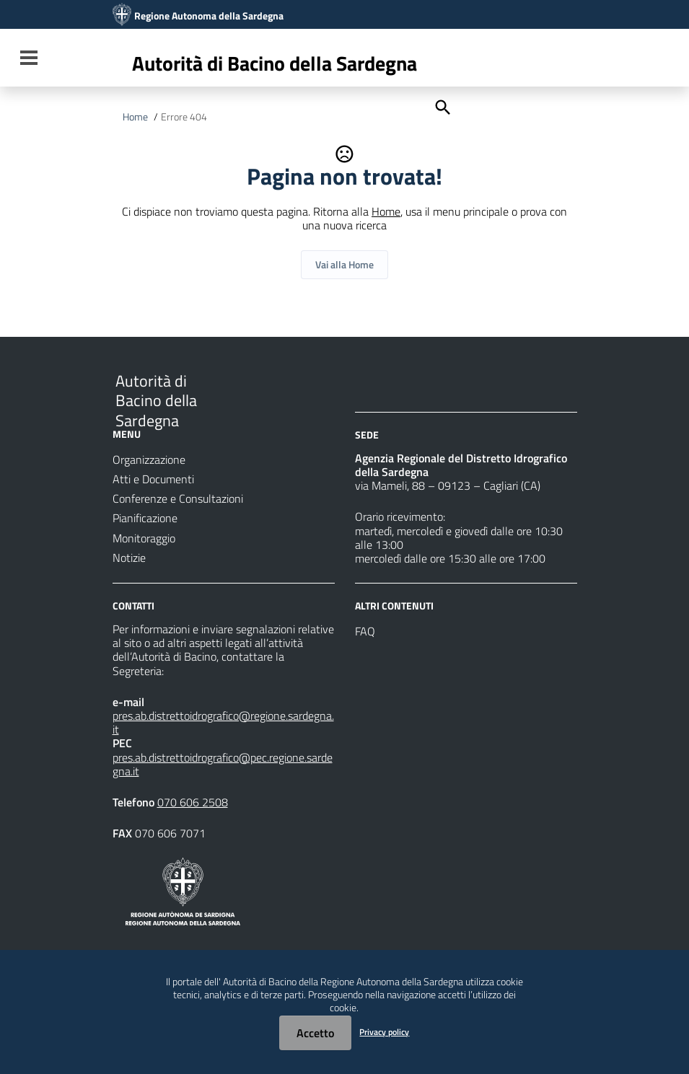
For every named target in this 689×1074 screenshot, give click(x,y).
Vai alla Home (344, 264)
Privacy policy (384, 1032)
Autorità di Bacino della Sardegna (274, 63)
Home (135, 117)
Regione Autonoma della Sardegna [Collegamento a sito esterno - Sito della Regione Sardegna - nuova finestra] (209, 16)
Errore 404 (184, 117)
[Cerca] (441, 106)
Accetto (315, 1033)
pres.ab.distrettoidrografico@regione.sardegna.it (223, 722)
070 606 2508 (192, 802)
